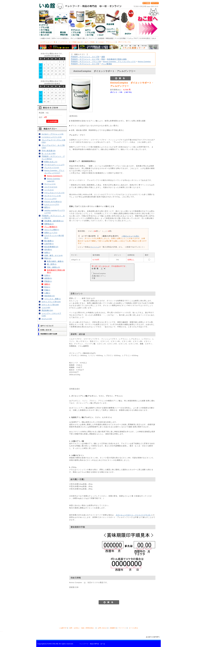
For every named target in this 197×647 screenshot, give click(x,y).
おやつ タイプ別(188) (50, 304)
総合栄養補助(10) (51, 247)
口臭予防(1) (49, 244)
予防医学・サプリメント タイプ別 (85, 57)
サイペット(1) (50, 184)
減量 (103, 57)
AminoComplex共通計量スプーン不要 (99, 276)
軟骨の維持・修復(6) (55, 261)
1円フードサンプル (124, 42)
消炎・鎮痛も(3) (53, 267)
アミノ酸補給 (106, 64)
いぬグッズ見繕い (90, 42)
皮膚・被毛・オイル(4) (53, 255)
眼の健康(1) (49, 241)
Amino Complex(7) (54, 176)
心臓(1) (47, 293)
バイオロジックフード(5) (52, 137)
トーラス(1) (49, 190)
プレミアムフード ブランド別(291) (53, 141)
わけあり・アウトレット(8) (52, 134)
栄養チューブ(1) (50, 232)
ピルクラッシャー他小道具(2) (54, 237)
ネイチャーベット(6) (52, 196)
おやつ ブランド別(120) (51, 301)
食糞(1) (47, 252)
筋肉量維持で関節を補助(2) (56, 271)
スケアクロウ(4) (50, 187)
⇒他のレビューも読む (130, 236)
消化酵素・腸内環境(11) (54, 221)
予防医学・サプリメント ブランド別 (86, 61)
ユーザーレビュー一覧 (47, 42)
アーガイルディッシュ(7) (54, 165)
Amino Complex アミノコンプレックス (119, 61)
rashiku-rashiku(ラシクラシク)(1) (54, 211)
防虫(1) (47, 287)
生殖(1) (47, 275)
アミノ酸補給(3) (50, 227)
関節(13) (47, 258)
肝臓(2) (47, 290)
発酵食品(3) (49, 224)
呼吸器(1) (48, 281)
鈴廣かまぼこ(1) (50, 162)
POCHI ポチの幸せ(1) (53, 201)
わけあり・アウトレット (107, 42)
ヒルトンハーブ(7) (51, 204)
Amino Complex (144, 61)
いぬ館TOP (62, 628)
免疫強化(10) (49, 296)
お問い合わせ (102, 628)
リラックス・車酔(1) (52, 299)
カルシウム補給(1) (51, 229)
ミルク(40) (46, 307)
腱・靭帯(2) (52, 264)
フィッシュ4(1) (50, 198)
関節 (103, 59)
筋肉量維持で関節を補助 (117, 59)
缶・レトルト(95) (49, 153)
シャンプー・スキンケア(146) (51, 314)
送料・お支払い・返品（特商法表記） (82, 628)
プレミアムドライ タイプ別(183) (53, 146)
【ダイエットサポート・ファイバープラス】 (133, 515)
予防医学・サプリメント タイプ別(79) (53, 217)
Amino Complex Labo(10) (53, 180)
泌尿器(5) (48, 278)
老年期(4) (48, 249)
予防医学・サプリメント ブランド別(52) (53, 157)
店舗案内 (113, 628)
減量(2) (47, 284)
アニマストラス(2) (51, 167)
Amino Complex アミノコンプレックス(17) (54, 171)
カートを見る (133, 628)
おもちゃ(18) (47, 319)
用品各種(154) (47, 310)
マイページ (94, 247)
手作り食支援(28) (49, 150)
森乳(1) (47, 207)
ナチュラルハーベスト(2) (54, 193)
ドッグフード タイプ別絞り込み (69, 42)
